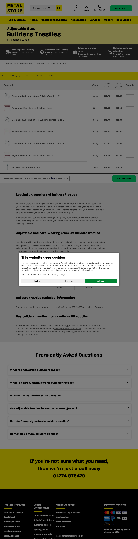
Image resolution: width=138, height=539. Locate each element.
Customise (69, 281)
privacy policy (58, 275)
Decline (37, 281)
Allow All (100, 281)
